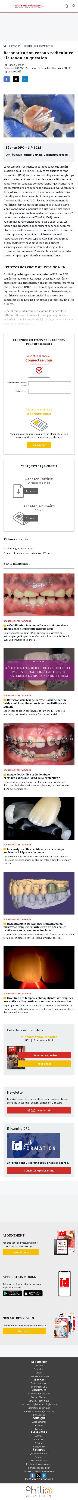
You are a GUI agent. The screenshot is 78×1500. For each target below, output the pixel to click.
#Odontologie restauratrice (19, 548)
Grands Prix (39, 1439)
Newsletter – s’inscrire (39, 1376)
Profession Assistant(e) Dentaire (39, 1411)
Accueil (5, 45)
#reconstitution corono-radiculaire (23, 553)
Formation (14, 46)
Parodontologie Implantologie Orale (39, 1404)
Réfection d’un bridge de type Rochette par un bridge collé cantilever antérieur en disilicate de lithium (35, 703)
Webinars (39, 1442)
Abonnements (39, 1421)
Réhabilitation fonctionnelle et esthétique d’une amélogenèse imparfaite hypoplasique (36, 627)
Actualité (39, 1365)
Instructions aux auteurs (39, 1467)
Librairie (39, 1429)
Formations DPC (39, 1386)
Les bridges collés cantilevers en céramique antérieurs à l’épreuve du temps (34, 850)
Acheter (30, 518)
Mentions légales (39, 1460)
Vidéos (39, 1372)
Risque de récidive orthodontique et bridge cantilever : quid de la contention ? (32, 776)
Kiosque (39, 1425)
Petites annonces (39, 1383)
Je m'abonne (21, 1252)
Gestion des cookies (39, 1479)
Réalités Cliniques (39, 1397)
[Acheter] (30, 491)
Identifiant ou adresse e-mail (17, 383)
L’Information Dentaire (39, 1393)
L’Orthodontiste (39, 1414)
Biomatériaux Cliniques (39, 1407)
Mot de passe (21, 391)
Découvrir (24, 1331)
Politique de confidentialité (39, 1464)
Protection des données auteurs (39, 1471)
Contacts (39, 1457)
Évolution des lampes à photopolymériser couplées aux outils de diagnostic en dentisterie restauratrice (38, 999)
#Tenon (47, 553)
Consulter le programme (39, 1170)
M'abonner (39, 445)
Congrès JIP (39, 1446)
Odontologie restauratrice (38, 46)
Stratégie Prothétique (39, 1400)
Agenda (39, 1435)
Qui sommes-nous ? (39, 1453)
